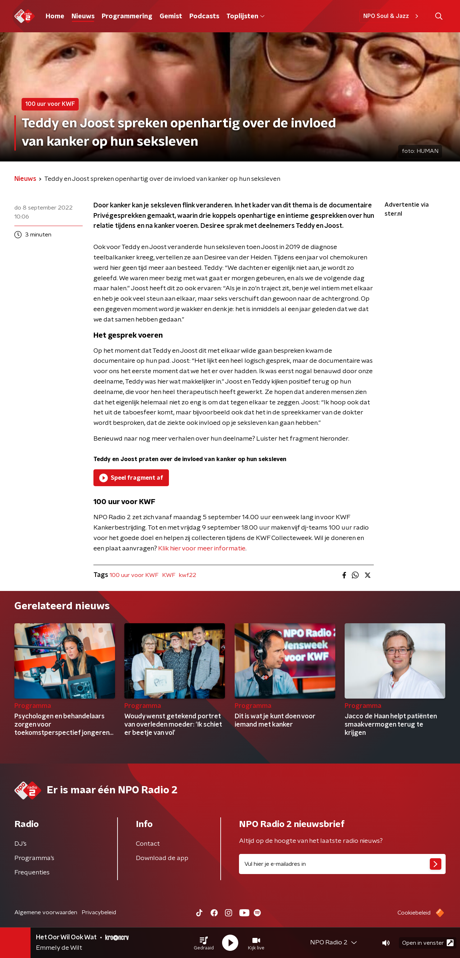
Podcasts (204, 16)
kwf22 (187, 575)
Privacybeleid (99, 912)
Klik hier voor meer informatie (201, 548)
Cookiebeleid (414, 913)
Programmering (127, 16)
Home (55, 16)
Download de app (162, 858)
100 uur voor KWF (134, 575)
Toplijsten (245, 16)
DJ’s (20, 844)
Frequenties (32, 872)
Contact (148, 844)
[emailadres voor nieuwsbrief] (342, 864)
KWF (168, 575)
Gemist (171, 16)
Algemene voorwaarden (45, 912)
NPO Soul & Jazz (391, 16)
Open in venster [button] (428, 942)
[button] (203, 942)
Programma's (34, 858)
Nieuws (83, 16)
